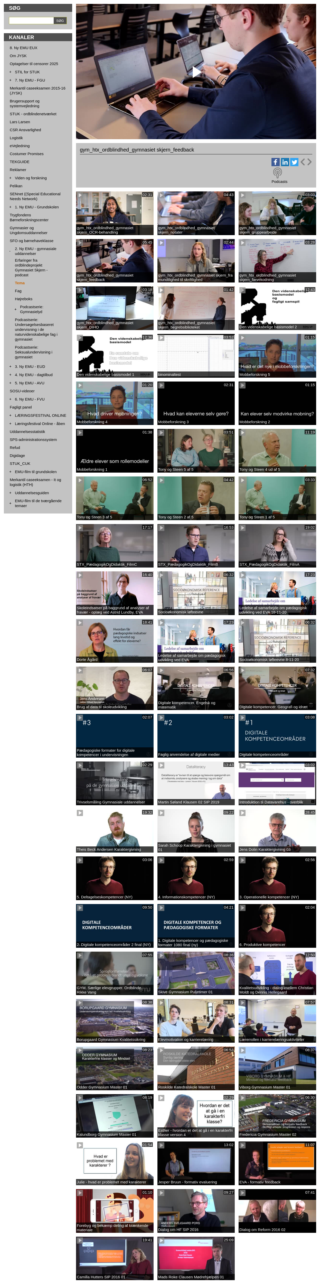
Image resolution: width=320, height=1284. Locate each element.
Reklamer (18, 169)
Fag (18, 291)
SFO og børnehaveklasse (31, 240)
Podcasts (279, 181)
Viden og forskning (31, 178)
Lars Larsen (20, 122)
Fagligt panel (21, 407)
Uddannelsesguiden (32, 493)
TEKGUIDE (20, 162)
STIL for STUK (27, 72)
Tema (20, 283)
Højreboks (23, 299)
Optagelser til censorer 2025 (34, 63)
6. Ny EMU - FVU (30, 399)
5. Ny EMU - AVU (29, 383)
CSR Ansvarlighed (25, 130)
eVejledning (20, 146)
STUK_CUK (20, 463)
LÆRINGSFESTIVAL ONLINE (40, 415)
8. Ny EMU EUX (23, 48)
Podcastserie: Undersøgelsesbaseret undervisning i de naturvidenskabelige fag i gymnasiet (36, 329)
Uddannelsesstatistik (27, 431)
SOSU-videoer (22, 391)
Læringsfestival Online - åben (40, 423)
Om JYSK (18, 56)
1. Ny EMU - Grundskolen (37, 207)
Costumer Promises (27, 154)
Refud (15, 447)
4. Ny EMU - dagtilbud (34, 375)
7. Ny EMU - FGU (30, 80)
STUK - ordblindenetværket (33, 114)
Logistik (16, 138)
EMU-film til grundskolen (36, 472)
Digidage (17, 455)
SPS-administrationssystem (33, 439)
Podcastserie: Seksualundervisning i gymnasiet (33, 352)
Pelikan (16, 186)
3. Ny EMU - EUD (30, 366)
